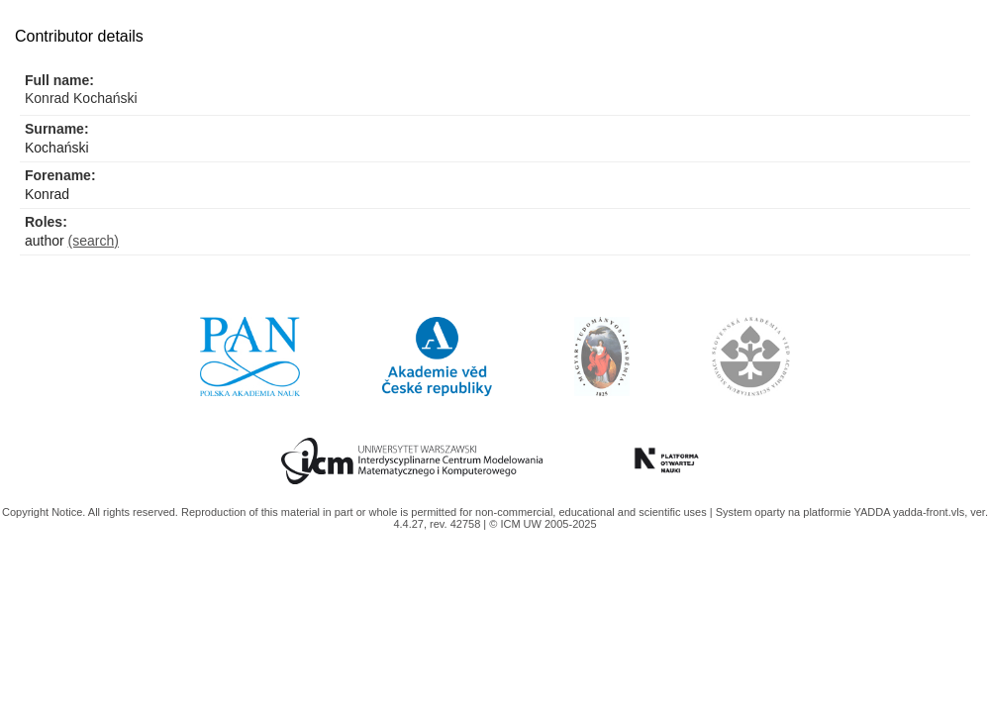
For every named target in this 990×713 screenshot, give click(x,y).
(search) (93, 241)
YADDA (873, 512)
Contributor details (79, 36)
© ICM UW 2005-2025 (542, 524)
